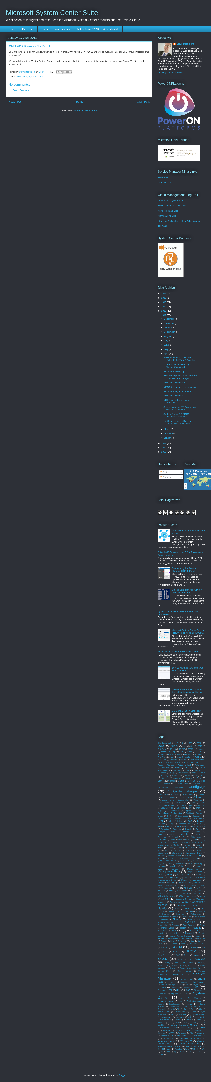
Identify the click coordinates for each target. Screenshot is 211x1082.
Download (197, 818)
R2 (182, 930)
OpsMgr (162, 908)
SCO (175, 951)
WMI (169, 1049)
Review (164, 941)
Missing (161, 883)
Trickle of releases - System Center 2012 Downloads (177, 422)
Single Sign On (176, 985)
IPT (165, 858)
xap (174, 1052)
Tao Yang (162, 226)
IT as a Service (183, 858)
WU (203, 1049)
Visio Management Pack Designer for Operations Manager (180, 377)
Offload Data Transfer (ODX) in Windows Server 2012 (187, 591)
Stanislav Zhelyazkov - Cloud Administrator (179, 221)
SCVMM (200, 959)
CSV (180, 797)
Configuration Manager (182, 791)
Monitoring (166, 888)
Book (193, 773)
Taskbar (161, 1004)
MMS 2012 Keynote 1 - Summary (179, 387)
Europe (195, 826)
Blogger (122, 1075)
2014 (164, 306)
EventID (188, 829)
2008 (164, 452)
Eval (203, 826)
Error (179, 826)
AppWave (173, 760)
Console (201, 794)
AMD (179, 754)
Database (201, 805)
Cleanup (171, 781)
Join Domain (171, 861)
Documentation (164, 818)
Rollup (161, 944)
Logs (160, 869)
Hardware (187, 845)
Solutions (186, 987)
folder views (196, 837)
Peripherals (187, 917)
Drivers (180, 821)
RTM (182, 944)
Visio (175, 1028)
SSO (188, 990)
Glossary (184, 842)
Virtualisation (163, 1028)
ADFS (198, 751)
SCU (189, 959)
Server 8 (191, 966)
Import (177, 850)
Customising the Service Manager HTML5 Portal (184, 569)
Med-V (198, 874)
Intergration (177, 853)
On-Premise (191, 896)
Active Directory (168, 751)
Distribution (197, 816)
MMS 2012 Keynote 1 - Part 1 (178, 391)
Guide (176, 845)
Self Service (187, 962)
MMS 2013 (198, 883)
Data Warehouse (187, 805)
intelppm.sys (163, 853)
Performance (196, 914)
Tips (185, 1009)
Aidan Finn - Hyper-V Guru (171, 200)
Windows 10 (167, 1035)
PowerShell (189, 922)
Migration (197, 880)
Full (195, 840)
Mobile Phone (190, 885)
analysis (187, 754)
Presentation (163, 925)
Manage (175, 869)
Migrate (184, 880)
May (166, 349)
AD (181, 751)
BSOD (187, 776)
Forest (172, 840)
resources (201, 938)
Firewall (174, 837)
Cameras (177, 778)
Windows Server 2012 (189, 1043)
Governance (197, 842)
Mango (189, 872)
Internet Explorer (174, 856)
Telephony (175, 1006)
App (171, 757)
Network (161, 890)
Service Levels (184, 971)
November (169, 323)
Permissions (200, 917)
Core (163, 797)
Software (174, 987)
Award (177, 767)
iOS (199, 855)
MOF (203, 885)
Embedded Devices (185, 824)
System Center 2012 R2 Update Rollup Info (97, 29)
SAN (203, 944)
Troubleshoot (164, 1012)
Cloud (181, 780)
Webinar (198, 1030)
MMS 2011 (171, 883)
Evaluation (165, 829)
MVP (199, 888)
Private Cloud (167, 928)
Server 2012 (178, 965)
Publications (28, 29)
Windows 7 (183, 1035)
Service (173, 968)
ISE (172, 858)
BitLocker (197, 770)
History (198, 845)
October (168, 327)
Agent (170, 754)
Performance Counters (168, 917)
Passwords (200, 911)
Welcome (182, 1033)
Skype (195, 985)
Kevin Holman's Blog (168, 211)
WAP (188, 1030)
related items (175, 933)
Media (160, 877)
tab (181, 1001)
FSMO (187, 840)
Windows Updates (193, 1046)
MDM (169, 874)
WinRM (161, 1049)
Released (189, 933)
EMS (160, 826)
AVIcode (165, 768)
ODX (168, 893)
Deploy (160, 811)
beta (187, 770)
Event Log (177, 829)
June (166, 345)
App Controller (184, 757)
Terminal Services (193, 1006)
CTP (188, 797)
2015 (164, 302)
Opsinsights (196, 905)
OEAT (175, 893)
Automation (200, 765)
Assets (160, 765)
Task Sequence (194, 1001)
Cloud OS (191, 781)
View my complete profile (170, 72)
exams (172, 832)
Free (180, 840)
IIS (159, 850)
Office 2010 (185, 893)
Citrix (199, 778)
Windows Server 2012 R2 (169, 1046)
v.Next (198, 1020)
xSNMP (161, 1054)
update (182, 1014)
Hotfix (161, 847)
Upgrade (180, 1017)
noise (200, 891)
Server (199, 963)
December (169, 319)
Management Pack (169, 871)
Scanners (164, 948)
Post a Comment (21, 90)
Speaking (161, 990)
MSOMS (188, 888)
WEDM (172, 1033)
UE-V (172, 1014)
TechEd (189, 1004)
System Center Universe (190, 998)
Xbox (182, 1052)
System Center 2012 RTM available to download (176, 415)
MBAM (199, 872)
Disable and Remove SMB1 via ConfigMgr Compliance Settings (187, 690)
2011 (164, 443)
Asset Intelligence (197, 759)
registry (161, 933)
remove (199, 936)
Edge (172, 824)
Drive (170, 821)
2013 (164, 311)
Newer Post (16, 101)
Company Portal (181, 783)
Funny (202, 840)
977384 (191, 749)
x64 (162, 1052)
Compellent (197, 783)
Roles (200, 941)
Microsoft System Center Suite (52, 12)
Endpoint (169, 826)
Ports (199, 919)
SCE (203, 948)
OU (162, 911)
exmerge (198, 832)
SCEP (164, 952)
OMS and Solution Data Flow (186, 711)
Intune (188, 855)
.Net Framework (164, 743)
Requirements (173, 938)
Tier (178, 1009)
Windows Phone (166, 1041)
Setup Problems (198, 982)
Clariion (161, 781)
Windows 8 (199, 1035)
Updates (165, 1017)
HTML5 (180, 848)
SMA (163, 987)
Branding (164, 776)
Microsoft (173, 877)
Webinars (161, 1033)
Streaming (198, 990)
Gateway (173, 842)
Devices (199, 813)
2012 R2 (174, 746)
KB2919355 (197, 861)
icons (200, 848)
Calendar (165, 778)
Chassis (188, 778)
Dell (190, 808)
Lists (190, 866)
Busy (203, 776)
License (161, 866)
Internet (161, 856)
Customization (163, 803)
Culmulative (199, 797)
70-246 (173, 749)
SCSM (163, 959)
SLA (203, 985)
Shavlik (164, 985)
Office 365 (197, 893)
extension (184, 834)
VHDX (184, 1023)
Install (199, 850)
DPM (160, 821)
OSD (203, 908)
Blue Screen (183, 773)
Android (198, 754)
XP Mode (198, 1052)
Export (161, 834)
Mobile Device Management (169, 885)
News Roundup (62, 29)
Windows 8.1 (169, 1038)
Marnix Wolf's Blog (167, 216)
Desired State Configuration (170, 813)
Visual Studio (185, 1028)
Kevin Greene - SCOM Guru (172, 205)
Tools (193, 1009)
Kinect (170, 864)
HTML (171, 848)
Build (195, 776)
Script (186, 955)
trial (200, 1009)
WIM (191, 1033)
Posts (164, 472)
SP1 (197, 987)
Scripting (197, 955)
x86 (168, 1052)
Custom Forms (168, 800)
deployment (174, 810)
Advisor (161, 754)
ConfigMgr (197, 787)
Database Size (167, 808)
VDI (169, 1022)
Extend (171, 834)
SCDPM (194, 947)
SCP (178, 955)
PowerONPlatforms (165, 922)
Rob (192, 941)
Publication (162, 930)
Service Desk (164, 971)
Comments (166, 477)
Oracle (176, 909)
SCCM (177, 947)
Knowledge (181, 863)
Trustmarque (180, 1012)
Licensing (173, 866)
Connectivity (163, 795)
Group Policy (163, 845)
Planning (177, 919)
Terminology (163, 1009)
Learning (198, 864)
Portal (189, 919)
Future (163, 842)
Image (167, 850)
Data (193, 803)
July (166, 340)
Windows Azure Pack (190, 1038)
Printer (202, 925)
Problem (183, 928)
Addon (189, 752)
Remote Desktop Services (180, 936)
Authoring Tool (184, 765)
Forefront (162, 839)
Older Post (143, 101)
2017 (164, 293)
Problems (196, 927)
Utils (189, 1020)
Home (12, 29)
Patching (180, 914)
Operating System (184, 899)
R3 (191, 930)
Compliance (163, 787)
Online (202, 896)
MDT (189, 874)
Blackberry (162, 773)
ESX (187, 826)
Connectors (188, 794)
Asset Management (193, 762)
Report (161, 938)
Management (193, 869)
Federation (162, 837)
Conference (178, 787)
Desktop (189, 813)
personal (164, 919)
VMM (202, 1027)
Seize (176, 963)
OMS (181, 896)
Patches (165, 914)
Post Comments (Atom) (85, 110)
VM (195, 1028)
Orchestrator (189, 908)
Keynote (161, 864)
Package (189, 911)
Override (171, 911)
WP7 (187, 1049)
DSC (190, 821)
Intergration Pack (194, 853)
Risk (172, 941)
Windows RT (186, 1041)
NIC (192, 891)
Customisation (183, 800)
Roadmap (182, 941)
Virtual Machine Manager (185, 1025)
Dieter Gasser (165, 182)
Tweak (193, 1012)
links (182, 866)
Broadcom (176, 775)
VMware (166, 1030)
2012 (164, 315)
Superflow (162, 994)
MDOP (180, 874)
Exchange (185, 832)
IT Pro (195, 858)
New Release (182, 891)
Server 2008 (163, 966)
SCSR (180, 959)
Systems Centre (36, 76)
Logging (199, 866)
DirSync (170, 816)
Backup (176, 770)
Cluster (202, 781)
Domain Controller (182, 818)
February (168, 433)
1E (177, 743)
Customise (197, 800)
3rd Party (162, 749)
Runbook (193, 944)
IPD (159, 858)
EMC (199, 824)
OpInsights (181, 905)
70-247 (182, 749)
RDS (199, 930)
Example (161, 832)
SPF (171, 990)
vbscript (161, 1023)
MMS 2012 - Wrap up (173, 371)
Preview (175, 925)
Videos (193, 1023)
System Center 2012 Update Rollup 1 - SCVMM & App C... (179, 358)
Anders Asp (163, 177)
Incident (189, 850)
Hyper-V (190, 847)
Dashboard (179, 802)
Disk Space (183, 816)
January (168, 438)
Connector (175, 795)
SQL (178, 990)
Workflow (178, 1049)
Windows (201, 1033)
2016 (164, 298)
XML (189, 1052)
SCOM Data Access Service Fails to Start (178, 651)
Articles (183, 760)
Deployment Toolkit (193, 811)
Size (188, 985)
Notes (160, 893)
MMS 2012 (21, 76)
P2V (180, 911)
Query (173, 930)
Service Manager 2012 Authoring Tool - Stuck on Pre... (179, 408)
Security (167, 963)
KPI (190, 864)
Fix (184, 837)
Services (173, 982)
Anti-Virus (162, 757)
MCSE (160, 875)
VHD (177, 1023)
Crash (171, 797)
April (166, 353)
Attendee (170, 765)
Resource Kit (187, 938)
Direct (160, 816)
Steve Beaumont (185, 44)
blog (172, 773)
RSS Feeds (172, 944)
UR (189, 1017)
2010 (164, 447)
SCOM (191, 951)
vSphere (178, 1030)
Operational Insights (179, 902)
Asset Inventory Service (170, 762)
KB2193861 (184, 861)
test (172, 1009)
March (167, 429)
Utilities (177, 1019)
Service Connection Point (191, 968)
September (169, 332)
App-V (198, 757)
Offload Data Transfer (166, 896)
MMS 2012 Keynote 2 (174, 382)
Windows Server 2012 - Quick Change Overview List (178, 365)
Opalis (164, 898)
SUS (185, 994)
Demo (199, 808)
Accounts (201, 749)
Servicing (183, 982)
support (174, 994)
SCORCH (164, 954)
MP (177, 888)
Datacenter (181, 808)
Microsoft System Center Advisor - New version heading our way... (188, 631)
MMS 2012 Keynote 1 (174, 395)
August (167, 336)
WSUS (195, 1049)
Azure (189, 767)
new (171, 890)
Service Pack (187, 979)
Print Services (189, 925)
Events (44, 29)
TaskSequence (175, 1004)
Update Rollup (198, 1014)
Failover (198, 834)
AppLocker (162, 760)
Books (202, 773)
